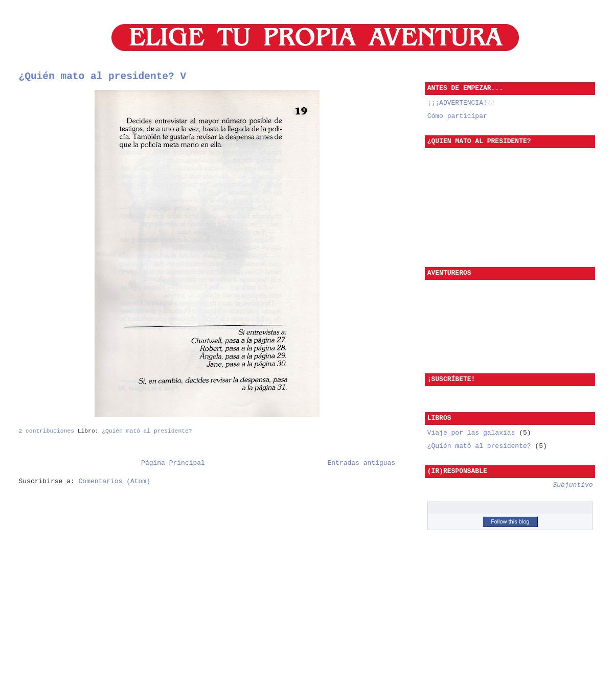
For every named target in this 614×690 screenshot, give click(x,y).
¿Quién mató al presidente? (147, 430)
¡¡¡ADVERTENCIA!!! (461, 102)
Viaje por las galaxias (473, 430)
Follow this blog (510, 519)
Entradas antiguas (362, 462)
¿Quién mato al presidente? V (103, 77)
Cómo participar (457, 116)
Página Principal (173, 462)
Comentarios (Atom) (114, 482)
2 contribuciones (46, 430)
